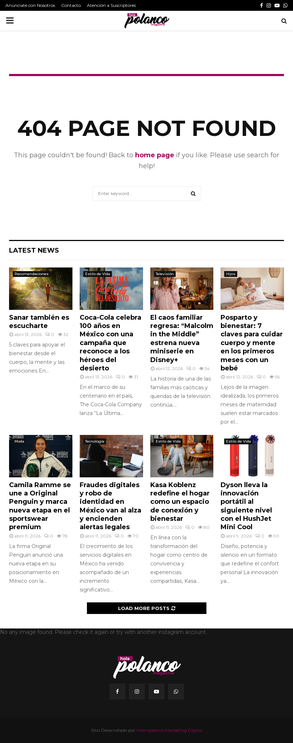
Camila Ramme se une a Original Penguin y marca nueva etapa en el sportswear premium (40, 506)
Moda (19, 441)
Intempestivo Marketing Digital (169, 730)
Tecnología (94, 441)
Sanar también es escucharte (39, 322)
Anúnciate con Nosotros (30, 5)
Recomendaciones (31, 273)
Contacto (71, 5)
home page (154, 155)
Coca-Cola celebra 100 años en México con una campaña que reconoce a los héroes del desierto (110, 343)
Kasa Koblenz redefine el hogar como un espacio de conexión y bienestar (180, 502)
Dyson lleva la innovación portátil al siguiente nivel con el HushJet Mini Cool (246, 506)
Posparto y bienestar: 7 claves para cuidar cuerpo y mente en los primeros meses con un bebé (252, 343)
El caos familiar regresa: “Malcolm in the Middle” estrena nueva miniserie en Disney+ (181, 339)
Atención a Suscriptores (111, 5)
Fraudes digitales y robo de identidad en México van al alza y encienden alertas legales (110, 506)
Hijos (230, 273)
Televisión (165, 273)
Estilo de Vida (97, 273)
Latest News (34, 250)
